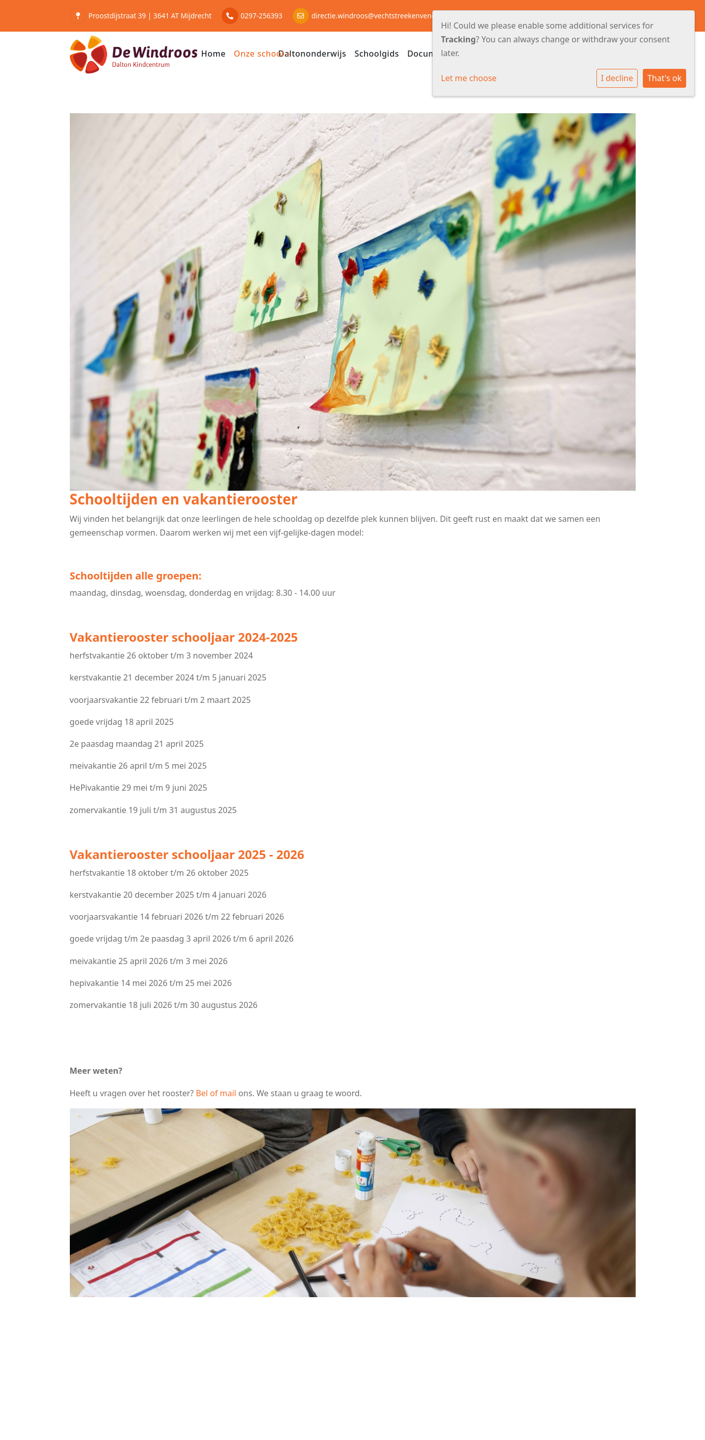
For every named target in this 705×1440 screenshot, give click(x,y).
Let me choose (469, 78)
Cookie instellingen (109, 1394)
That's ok (664, 78)
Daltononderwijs (312, 53)
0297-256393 (261, 15)
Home (213, 53)
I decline (617, 78)
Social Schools (608, 1394)
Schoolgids (376, 53)
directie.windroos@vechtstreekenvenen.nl (379, 15)
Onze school (260, 53)
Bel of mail (216, 1093)
